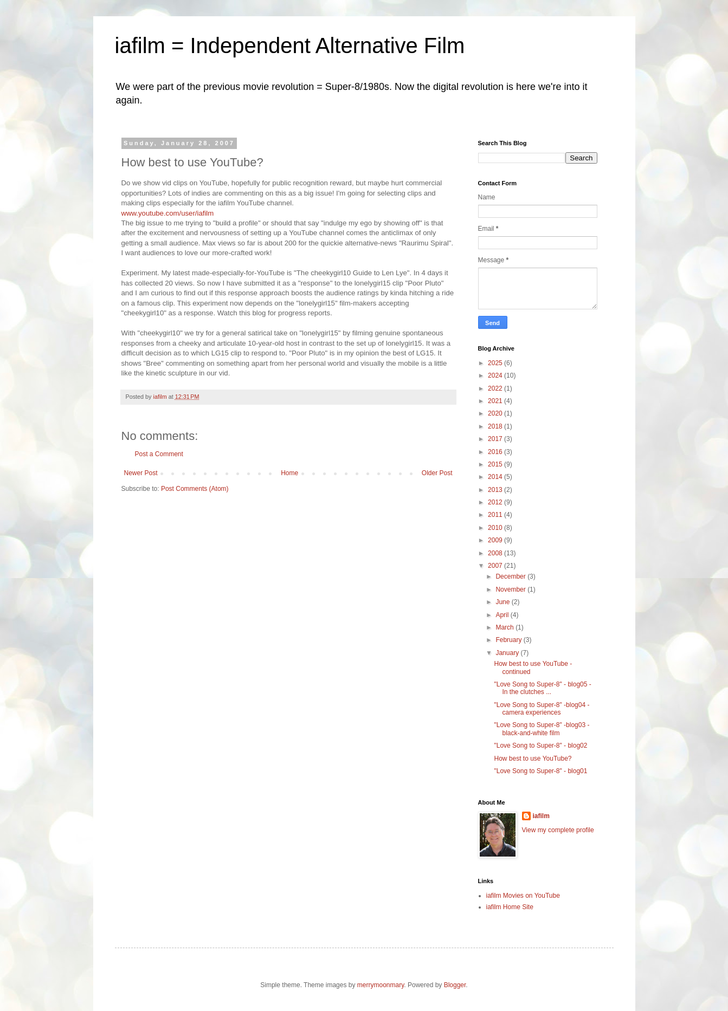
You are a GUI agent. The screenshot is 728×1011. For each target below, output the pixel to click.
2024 (496, 375)
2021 (496, 401)
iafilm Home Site (509, 907)
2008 (496, 553)
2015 (496, 464)
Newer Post (141, 473)
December (511, 576)
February (509, 640)
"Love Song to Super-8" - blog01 (540, 771)
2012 (496, 502)
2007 (496, 565)
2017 (496, 439)
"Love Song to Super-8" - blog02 (540, 745)
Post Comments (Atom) (195, 488)
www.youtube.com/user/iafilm (167, 213)
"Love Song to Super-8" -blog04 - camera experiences (541, 708)
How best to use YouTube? (532, 758)
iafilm (541, 816)
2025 (496, 363)
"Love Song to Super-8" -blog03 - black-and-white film (541, 728)
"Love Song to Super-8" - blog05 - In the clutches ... (542, 688)
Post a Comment (159, 454)
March (505, 627)
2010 (496, 528)
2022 (496, 388)
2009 (496, 540)
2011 (496, 515)
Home (289, 473)
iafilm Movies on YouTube (523, 895)
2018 (496, 426)
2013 (496, 490)
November (511, 589)
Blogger (455, 985)
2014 (496, 477)
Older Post (437, 473)
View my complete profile (558, 830)
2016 (496, 452)
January (507, 653)
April (502, 615)
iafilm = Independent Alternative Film (290, 45)
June (503, 602)
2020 (496, 413)
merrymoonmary (380, 985)
